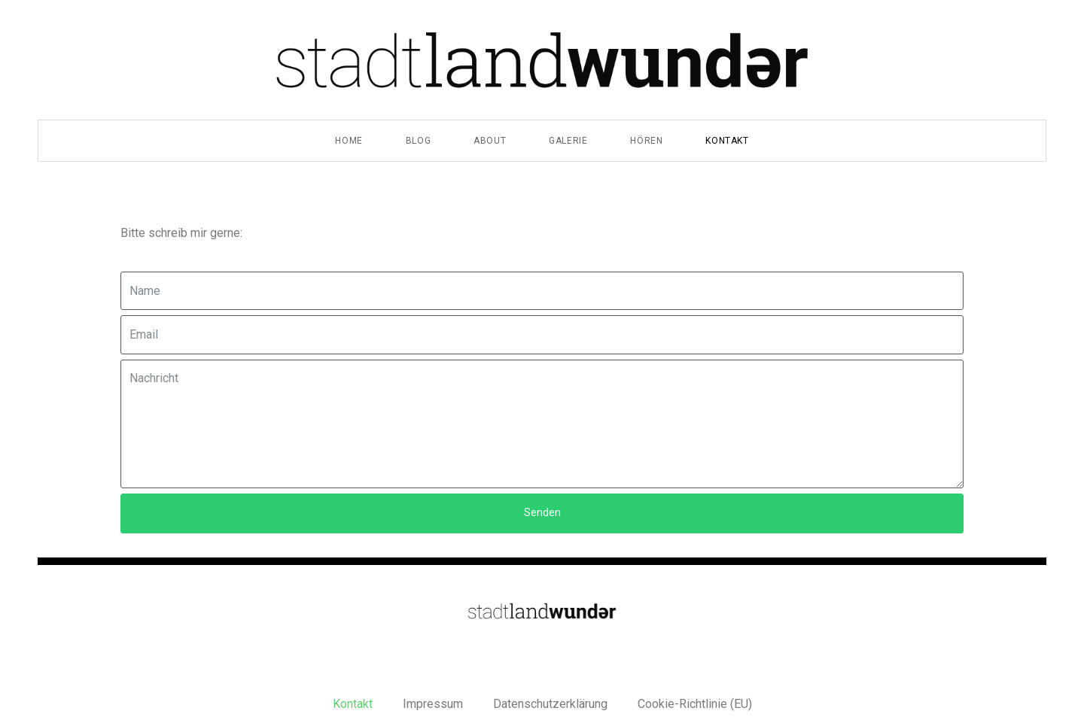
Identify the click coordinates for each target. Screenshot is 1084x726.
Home (348, 140)
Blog (418, 140)
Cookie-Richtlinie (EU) (695, 704)
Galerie (568, 140)
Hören (646, 140)
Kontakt (726, 140)
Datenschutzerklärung (550, 704)
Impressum (433, 704)
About (489, 140)
